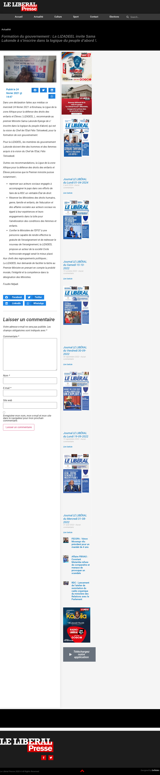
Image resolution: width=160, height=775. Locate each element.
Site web (7, 400)
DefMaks (155, 770)
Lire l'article (67, 193)
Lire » (74, 551)
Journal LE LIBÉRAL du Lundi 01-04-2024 (75, 181)
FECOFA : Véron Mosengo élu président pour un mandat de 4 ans (80, 542)
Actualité (38, 16)
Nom (6, 375)
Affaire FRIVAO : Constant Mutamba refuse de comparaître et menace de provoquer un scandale (81, 565)
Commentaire (11, 336)
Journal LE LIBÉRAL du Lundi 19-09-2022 (75, 434)
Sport (76, 16)
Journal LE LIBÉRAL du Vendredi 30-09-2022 (75, 351)
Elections (114, 16)
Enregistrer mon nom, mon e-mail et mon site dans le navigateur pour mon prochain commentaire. (27, 418)
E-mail (7, 388)
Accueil (19, 16)
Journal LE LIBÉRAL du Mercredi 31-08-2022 (75, 519)
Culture (58, 16)
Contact (94, 16)
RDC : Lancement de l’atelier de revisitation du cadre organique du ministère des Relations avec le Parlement (80, 591)
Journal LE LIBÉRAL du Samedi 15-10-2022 (75, 265)
